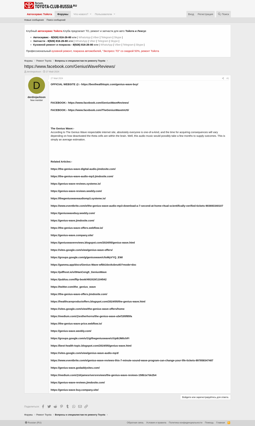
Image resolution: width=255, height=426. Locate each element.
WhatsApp (85, 37)
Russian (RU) (33, 422)
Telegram (107, 37)
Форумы (62, 14)
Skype (118, 37)
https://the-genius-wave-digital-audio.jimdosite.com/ (83, 168)
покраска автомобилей (87, 50)
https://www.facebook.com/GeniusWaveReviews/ (98, 102)
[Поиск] (223, 14)
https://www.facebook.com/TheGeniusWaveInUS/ (98, 110)
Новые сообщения (34, 20)
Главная (220, 422)
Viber (96, 37)
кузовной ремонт (61, 50)
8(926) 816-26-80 (61, 37)
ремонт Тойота (150, 50)
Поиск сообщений (56, 20)
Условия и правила (156, 422)
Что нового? (81, 14)
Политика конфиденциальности (185, 422)
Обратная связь (135, 422)
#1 (227, 78)
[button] (90, 14)
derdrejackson (34, 71)
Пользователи (103, 14)
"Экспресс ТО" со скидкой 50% (121, 50)
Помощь (209, 422)
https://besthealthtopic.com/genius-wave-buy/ (109, 84)
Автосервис (41, 37)
